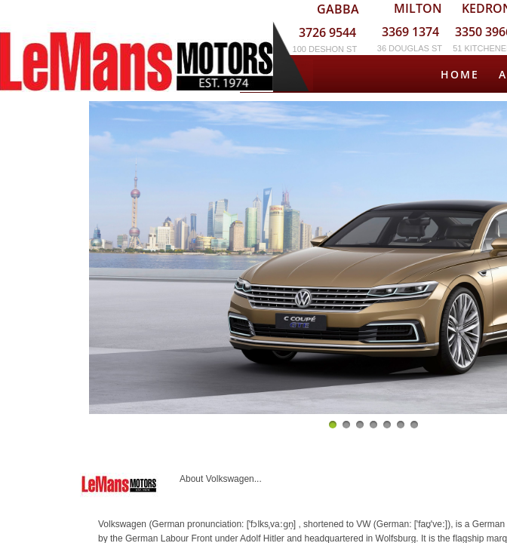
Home (460, 74)
